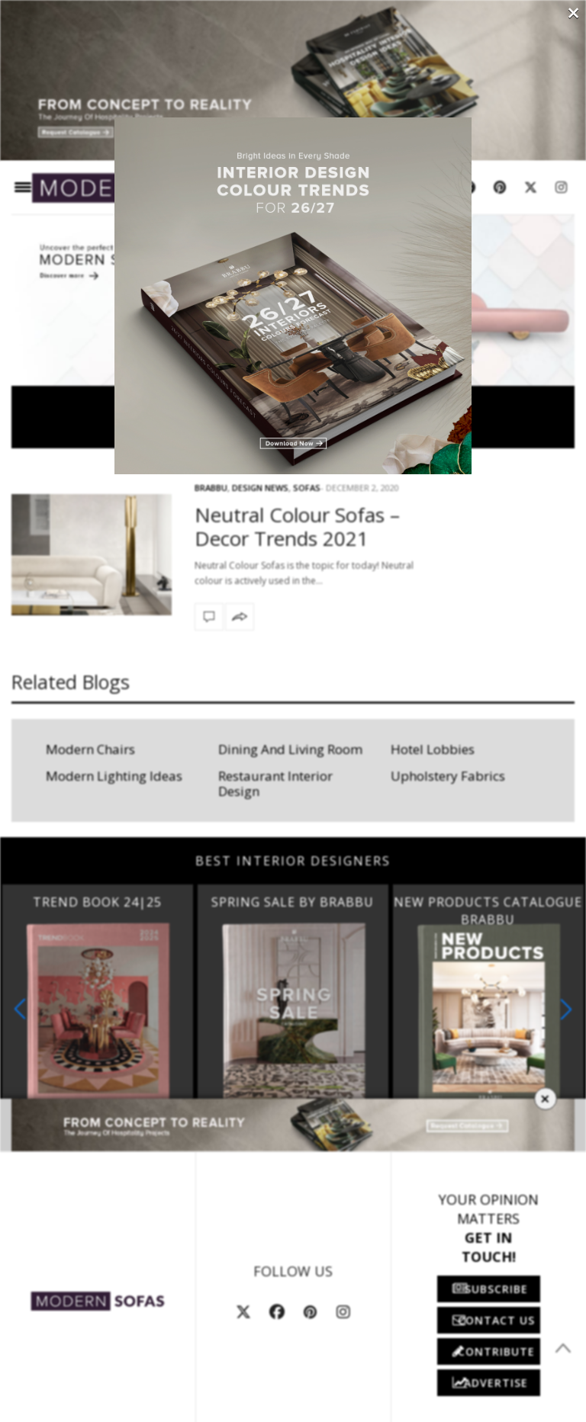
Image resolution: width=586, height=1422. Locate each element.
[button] (566, 1009)
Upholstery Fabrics (448, 776)
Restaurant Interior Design (275, 783)
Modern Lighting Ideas (114, 776)
